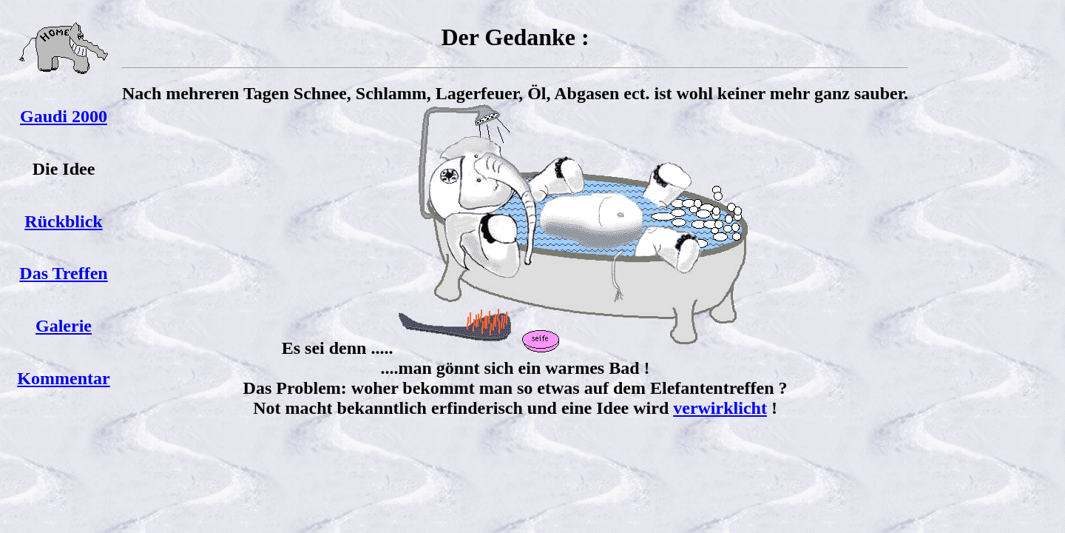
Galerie (64, 325)
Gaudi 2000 (63, 116)
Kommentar (63, 378)
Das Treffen (63, 273)
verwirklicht (720, 408)
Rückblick (63, 221)
